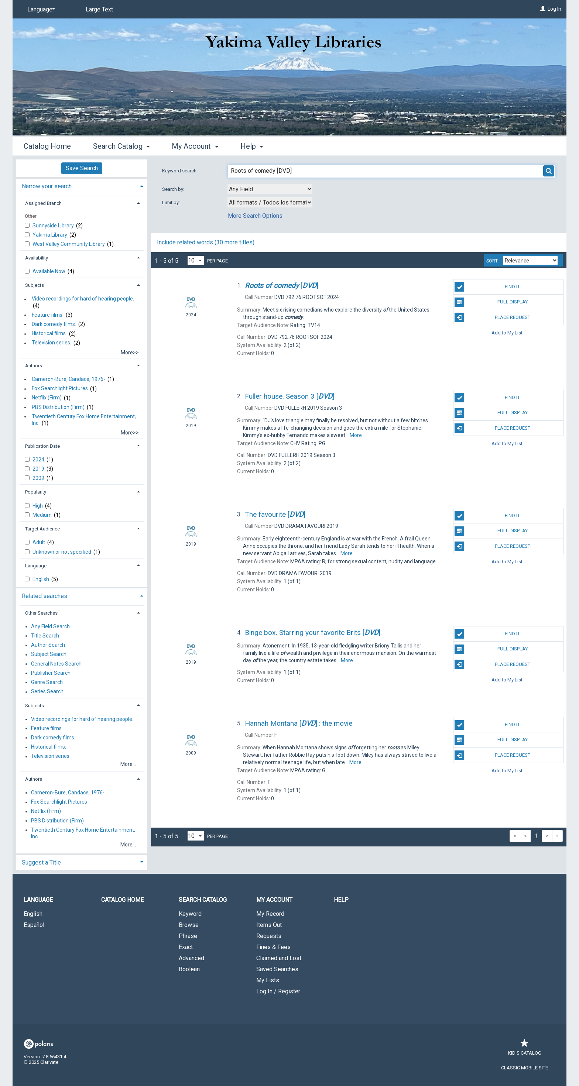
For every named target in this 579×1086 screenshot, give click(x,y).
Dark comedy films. (54, 324)
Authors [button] (33, 365)
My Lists (267, 980)
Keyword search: (180, 170)
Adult (39, 542)
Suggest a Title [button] (41, 862)
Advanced (191, 958)
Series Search (47, 692)
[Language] (40, 9)
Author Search (48, 645)
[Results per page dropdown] (196, 260)
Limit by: (171, 202)
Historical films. (49, 334)
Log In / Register (278, 991)
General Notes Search (56, 664)
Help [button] (251, 146)
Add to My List (507, 333)
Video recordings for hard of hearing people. (83, 299)
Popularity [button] (35, 492)
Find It (487, 287)
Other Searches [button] (41, 613)
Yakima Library (50, 235)
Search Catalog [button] (121, 146)
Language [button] (36, 565)
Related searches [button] (44, 595)
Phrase (188, 935)
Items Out (269, 924)
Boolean (189, 969)
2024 (38, 460)
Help (341, 899)
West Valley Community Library (69, 244)
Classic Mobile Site (524, 1067)
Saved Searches (277, 969)
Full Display (491, 302)
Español (34, 924)
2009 (38, 478)
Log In (554, 9)
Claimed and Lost (278, 958)
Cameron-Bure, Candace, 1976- (68, 379)
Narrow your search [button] (47, 186)
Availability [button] (36, 258)
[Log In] (542, 9)
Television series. (51, 343)
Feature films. (48, 315)
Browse (189, 924)
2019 (38, 469)
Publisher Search (51, 673)
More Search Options (255, 215)
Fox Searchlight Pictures (60, 389)
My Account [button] (195, 146)
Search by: (173, 189)
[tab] (81, 185)
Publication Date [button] (42, 446)
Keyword (190, 913)
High (38, 506)
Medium (42, 515)
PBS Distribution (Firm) (58, 407)
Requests (268, 935)
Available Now (49, 271)
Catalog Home (47, 146)
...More (354, 435)
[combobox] (269, 189)
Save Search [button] (82, 168)
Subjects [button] (34, 285)
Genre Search (47, 682)
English (41, 579)
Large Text (99, 9)
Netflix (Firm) (47, 398)
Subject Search (48, 654)
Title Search (45, 636)
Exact (186, 947)
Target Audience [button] (42, 529)
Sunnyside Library (53, 225)
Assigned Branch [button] (43, 203)
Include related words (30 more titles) (205, 242)
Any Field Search (50, 626)
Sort (492, 261)
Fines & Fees (273, 947)
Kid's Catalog (524, 1049)
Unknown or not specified (62, 552)
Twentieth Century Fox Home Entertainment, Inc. (84, 419)
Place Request (492, 317)
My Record (270, 913)
